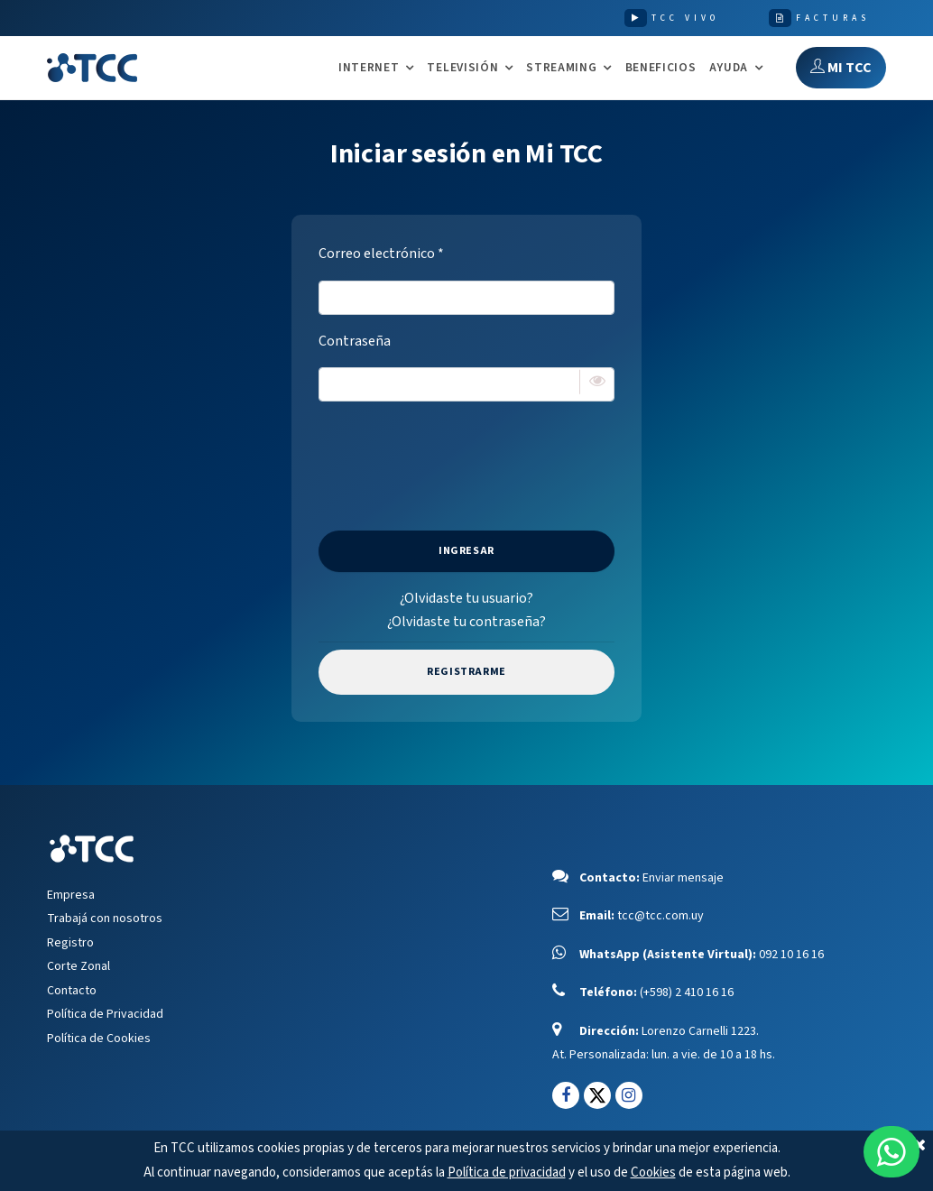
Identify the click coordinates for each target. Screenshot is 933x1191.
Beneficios (661, 67)
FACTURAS (833, 18)
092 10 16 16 (791, 955)
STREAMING (561, 68)
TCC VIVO (685, 18)
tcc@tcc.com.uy (660, 916)
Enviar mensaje (683, 878)
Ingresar (466, 551)
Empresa (71, 895)
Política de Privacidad (105, 1014)
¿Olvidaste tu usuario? (466, 598)
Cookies (653, 1172)
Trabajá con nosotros (104, 918)
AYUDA (728, 68)
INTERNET (368, 68)
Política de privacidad (507, 1172)
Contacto (72, 991)
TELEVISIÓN (462, 68)
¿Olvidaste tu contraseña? (466, 622)
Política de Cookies (99, 1038)
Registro (70, 943)
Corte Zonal (78, 966)
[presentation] (466, 451)
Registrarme (466, 671)
